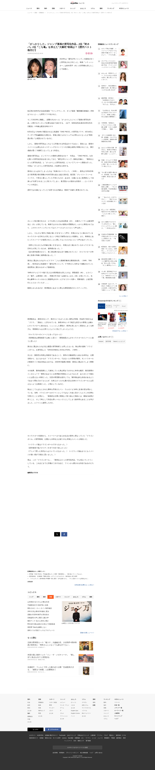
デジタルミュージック (109, 306)
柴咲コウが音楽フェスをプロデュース (41, 630)
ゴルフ (51, 710)
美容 (124, 738)
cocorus (64, 738)
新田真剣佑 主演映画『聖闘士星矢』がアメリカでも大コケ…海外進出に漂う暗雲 (53, 576)
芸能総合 (40, 702)
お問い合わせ (98, 752)
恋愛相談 (77, 738)
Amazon (101, 341)
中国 (28, 719)
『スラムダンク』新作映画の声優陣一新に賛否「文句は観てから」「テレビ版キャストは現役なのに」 (59, 578)
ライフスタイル (86, 708)
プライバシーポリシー (72, 752)
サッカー (51, 708)
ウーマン (88, 738)
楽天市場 (108, 341)
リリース (117, 702)
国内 (38, 8)
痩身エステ (81, 740)
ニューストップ (116, 3)
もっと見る (123, 296)
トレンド (72, 8)
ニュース (29, 8)
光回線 (41, 738)
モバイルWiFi (56, 738)
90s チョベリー (86, 713)
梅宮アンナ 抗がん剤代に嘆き (38, 621)
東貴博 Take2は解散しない (37, 627)
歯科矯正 (118, 738)
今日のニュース (124, 8)
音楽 (39, 708)
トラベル (84, 710)
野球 (50, 705)
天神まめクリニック (83, 735)
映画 (39, 705)
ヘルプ (116, 718)
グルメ (62, 713)
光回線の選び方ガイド (51, 735)
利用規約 (61, 752)
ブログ (106, 735)
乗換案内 (106, 738)
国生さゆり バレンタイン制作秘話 (39, 608)
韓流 (39, 713)
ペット (73, 716)
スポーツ (62, 8)
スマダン (84, 702)
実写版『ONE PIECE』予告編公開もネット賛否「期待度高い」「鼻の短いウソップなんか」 (56, 574)
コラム (93, 8)
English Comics (75, 713)
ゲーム (62, 708)
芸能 (53, 8)
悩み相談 (70, 738)
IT (60, 710)
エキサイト (125, 3)
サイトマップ (118, 716)
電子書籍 (88, 740)
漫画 (101, 8)
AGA (74, 740)
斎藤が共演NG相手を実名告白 (38, 614)
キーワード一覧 (118, 710)
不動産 (113, 738)
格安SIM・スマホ (121, 735)
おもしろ (83, 8)
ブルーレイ (101, 306)
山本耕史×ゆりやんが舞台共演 (38, 602)
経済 (28, 705)
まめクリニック (71, 735)
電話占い (111, 735)
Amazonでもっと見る (119, 331)
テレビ (124, 306)
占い (82, 738)
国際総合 (30, 716)
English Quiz (74, 710)
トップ (31, 597)
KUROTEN (40, 735)
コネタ (73, 705)
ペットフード (68, 740)
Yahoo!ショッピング (119, 341)
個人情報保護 (84, 752)
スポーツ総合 (53, 702)
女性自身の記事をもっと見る (84, 585)
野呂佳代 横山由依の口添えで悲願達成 (41, 624)
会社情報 (55, 752)
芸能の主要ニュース (87, 632)
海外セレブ (41, 710)
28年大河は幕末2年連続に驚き (38, 611)
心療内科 (93, 735)
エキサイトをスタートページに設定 (77, 747)
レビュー (62, 702)
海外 (45, 8)
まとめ (29, 710)
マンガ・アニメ (64, 705)
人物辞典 (117, 713)
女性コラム (85, 705)
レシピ (94, 738)
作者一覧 (117, 705)
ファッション (64, 716)
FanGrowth (62, 735)
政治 (28, 708)
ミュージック (116, 306)
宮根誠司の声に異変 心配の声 (38, 618)
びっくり (73, 702)
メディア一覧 (118, 708)
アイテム (99, 735)
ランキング (110, 8)
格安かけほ (48, 738)
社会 (28, 702)
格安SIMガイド (33, 738)
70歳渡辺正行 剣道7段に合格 (37, 605)
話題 (94, 705)
